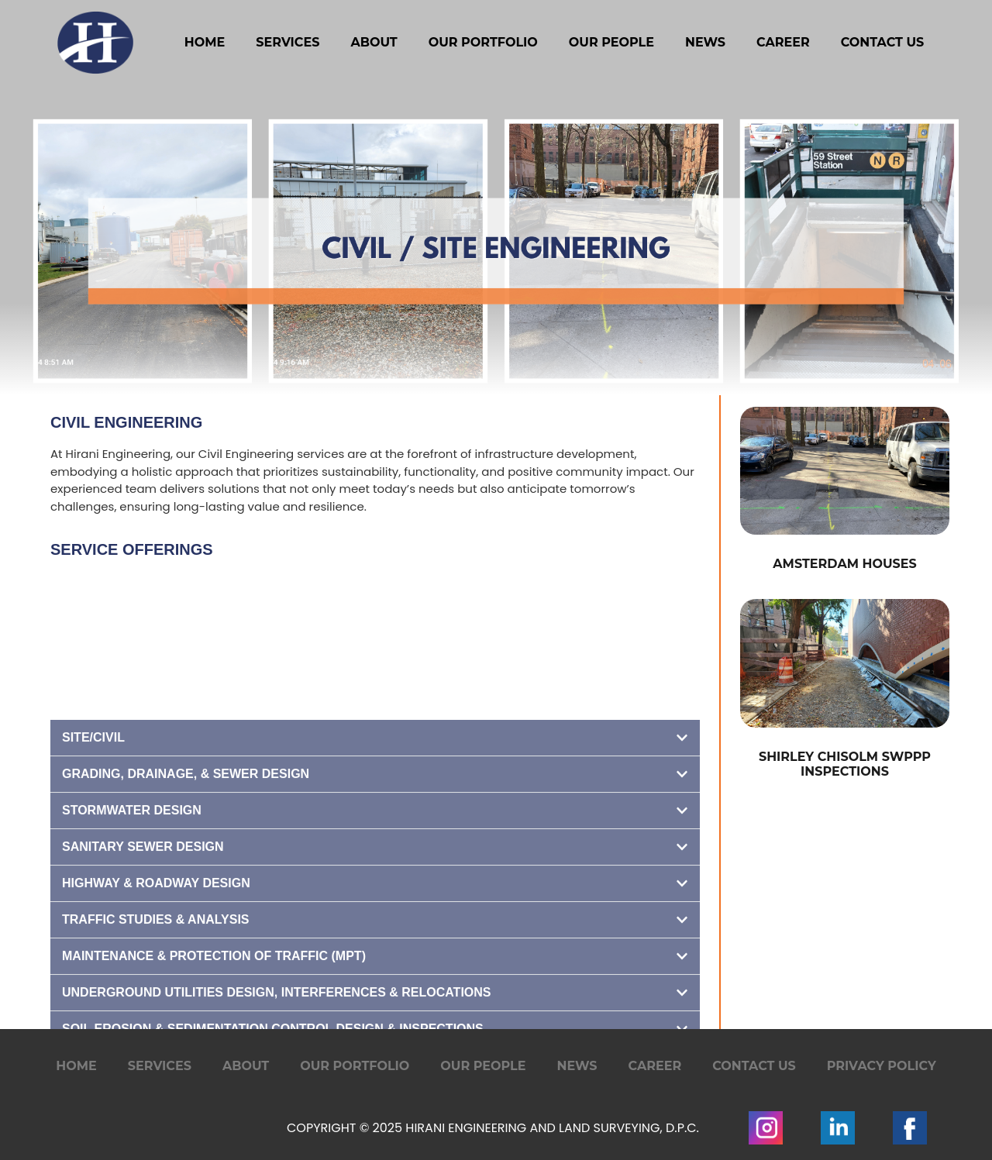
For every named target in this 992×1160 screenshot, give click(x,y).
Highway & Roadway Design (156, 1004)
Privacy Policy (881, 1065)
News (705, 42)
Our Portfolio (483, 42)
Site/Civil (93, 859)
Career (783, 42)
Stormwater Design (132, 931)
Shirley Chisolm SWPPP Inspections (845, 764)
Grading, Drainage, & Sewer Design (185, 895)
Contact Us (883, 42)
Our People (611, 42)
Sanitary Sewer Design (143, 968)
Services (287, 42)
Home (204, 42)
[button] (375, 860)
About (373, 42)
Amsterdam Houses (844, 563)
